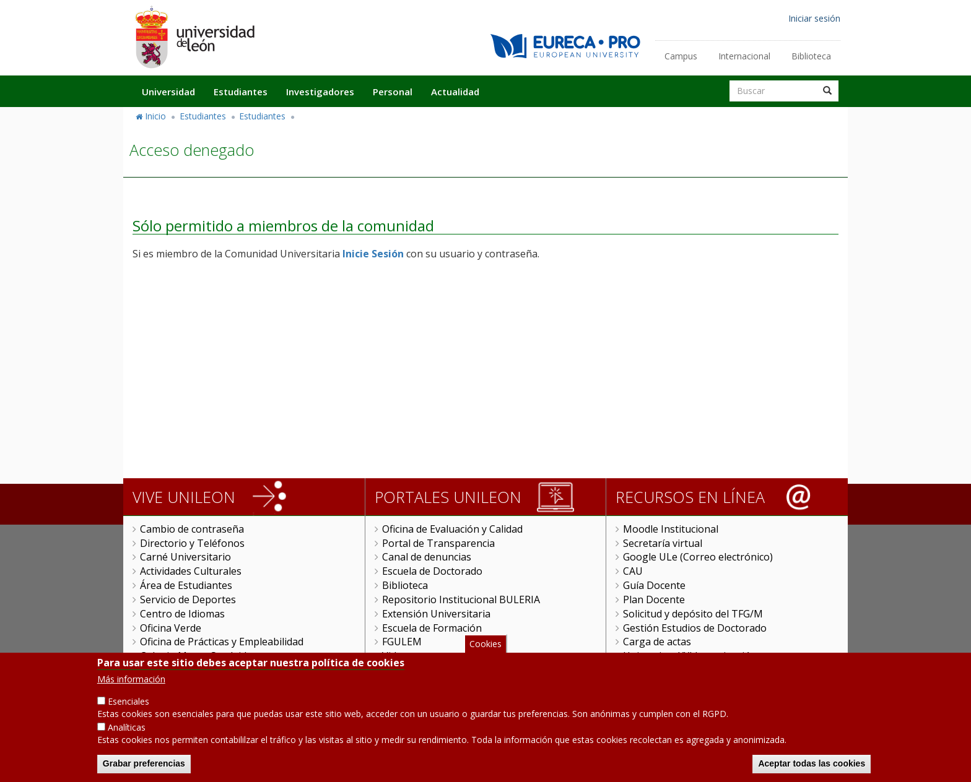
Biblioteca (811, 56)
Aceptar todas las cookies (811, 765)
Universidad (168, 91)
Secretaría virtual (662, 543)
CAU (633, 571)
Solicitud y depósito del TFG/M (693, 614)
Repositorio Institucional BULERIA (461, 599)
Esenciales (128, 703)
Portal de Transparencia (438, 543)
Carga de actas (657, 641)
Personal (392, 91)
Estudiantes (241, 91)
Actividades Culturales (191, 571)
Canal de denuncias (426, 557)
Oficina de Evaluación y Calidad (452, 529)
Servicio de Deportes (188, 599)
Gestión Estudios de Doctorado (695, 628)
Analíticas (127, 729)
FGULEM (402, 641)
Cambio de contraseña (192, 529)
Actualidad (455, 91)
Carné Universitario (185, 557)
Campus (680, 56)
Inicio (155, 116)
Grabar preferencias (144, 765)
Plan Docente (654, 599)
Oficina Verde (170, 628)
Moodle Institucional (670, 529)
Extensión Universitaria (436, 614)
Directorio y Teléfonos (192, 543)
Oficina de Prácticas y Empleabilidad (221, 641)
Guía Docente (654, 585)
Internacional (744, 56)
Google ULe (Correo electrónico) (698, 557)
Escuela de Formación (432, 628)
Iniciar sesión (814, 18)
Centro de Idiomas (182, 614)
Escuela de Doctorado (432, 571)
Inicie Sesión (373, 253)
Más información (131, 681)
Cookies (485, 645)
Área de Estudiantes (186, 585)
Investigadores (320, 91)
